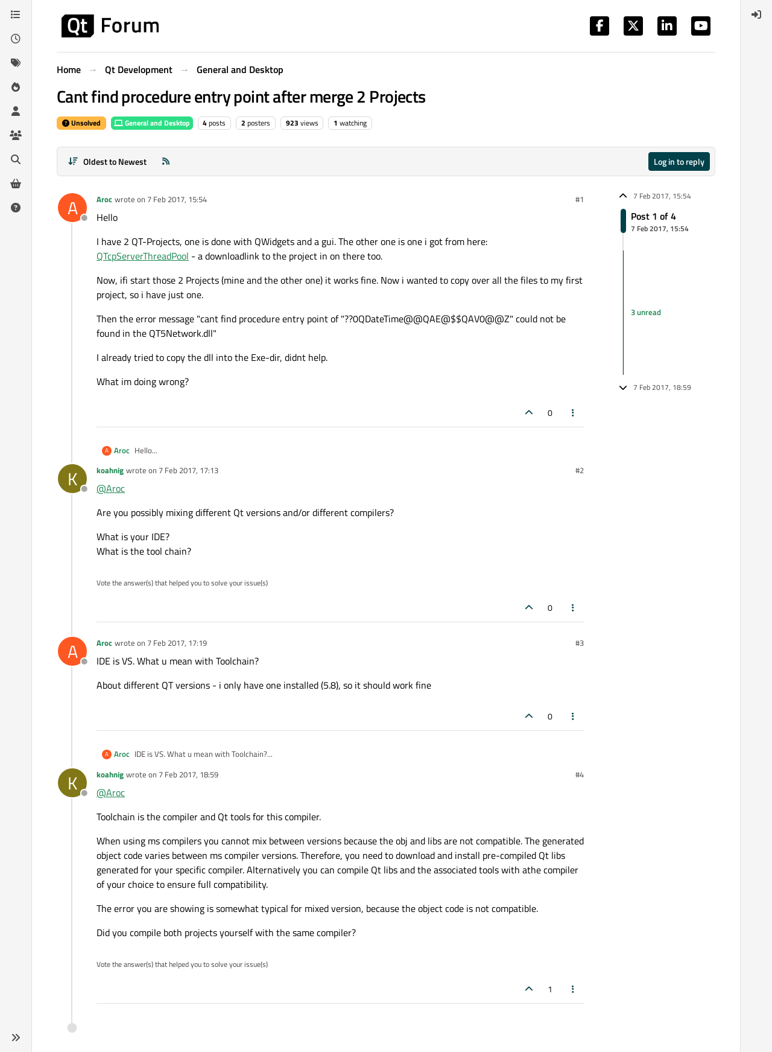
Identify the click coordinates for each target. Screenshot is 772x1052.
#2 (579, 470)
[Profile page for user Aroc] (72, 207)
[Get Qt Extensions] (16, 183)
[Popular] (16, 87)
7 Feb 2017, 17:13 (188, 470)
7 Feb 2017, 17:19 (177, 643)
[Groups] (16, 135)
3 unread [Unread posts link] (646, 312)
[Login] (756, 14)
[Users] (16, 111)
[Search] (16, 159)
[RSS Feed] (166, 161)
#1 (579, 199)
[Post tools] (573, 412)
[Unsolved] (16, 207)
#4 (579, 774)
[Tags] (16, 62)
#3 (579, 643)
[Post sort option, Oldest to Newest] (107, 161)
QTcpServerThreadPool (142, 256)
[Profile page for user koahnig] (72, 478)
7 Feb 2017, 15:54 (177, 199)
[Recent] (16, 38)
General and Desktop (152, 123)
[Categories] (16, 14)
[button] (16, 1037)
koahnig (110, 470)
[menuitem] (756, 14)
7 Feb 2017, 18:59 (188, 774)
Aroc (104, 199)
